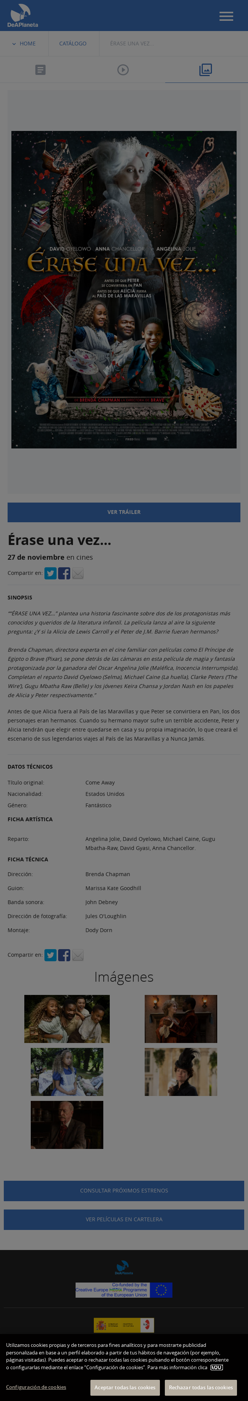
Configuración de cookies (36, 1387)
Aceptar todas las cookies (125, 1387)
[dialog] (124, 1367)
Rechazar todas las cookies (201, 1387)
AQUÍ (216, 1367)
